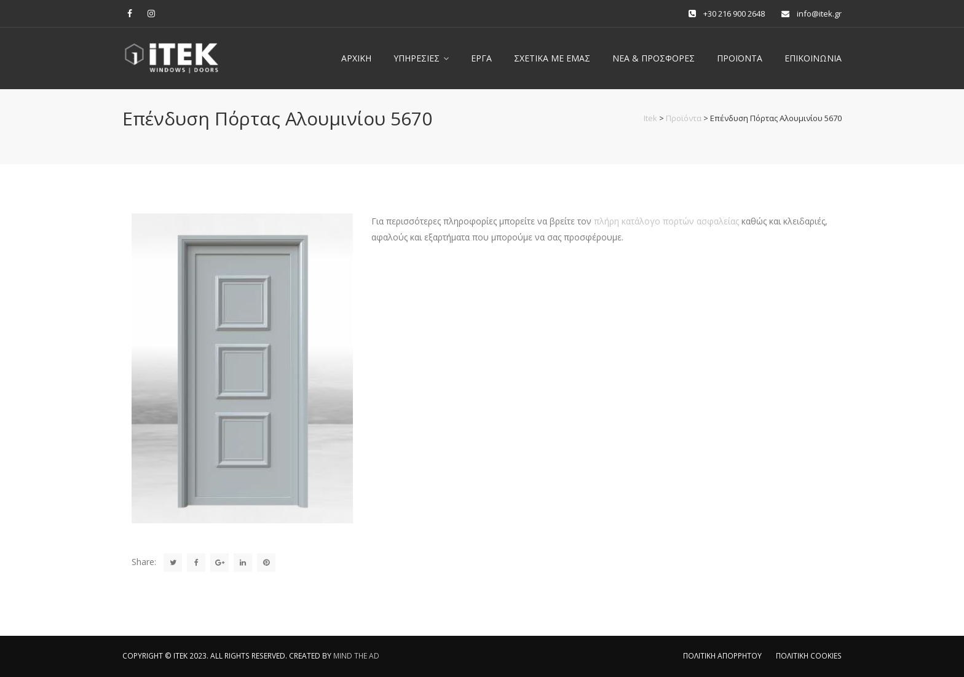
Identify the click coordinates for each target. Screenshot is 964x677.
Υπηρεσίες (416, 58)
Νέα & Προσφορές (653, 58)
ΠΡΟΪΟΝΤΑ (739, 58)
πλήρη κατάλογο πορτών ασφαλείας (666, 221)
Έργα (481, 58)
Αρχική (356, 58)
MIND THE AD (356, 656)
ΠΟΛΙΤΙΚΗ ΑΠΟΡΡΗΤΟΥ (722, 656)
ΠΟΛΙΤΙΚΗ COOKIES (809, 656)
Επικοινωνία (813, 58)
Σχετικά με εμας (552, 58)
